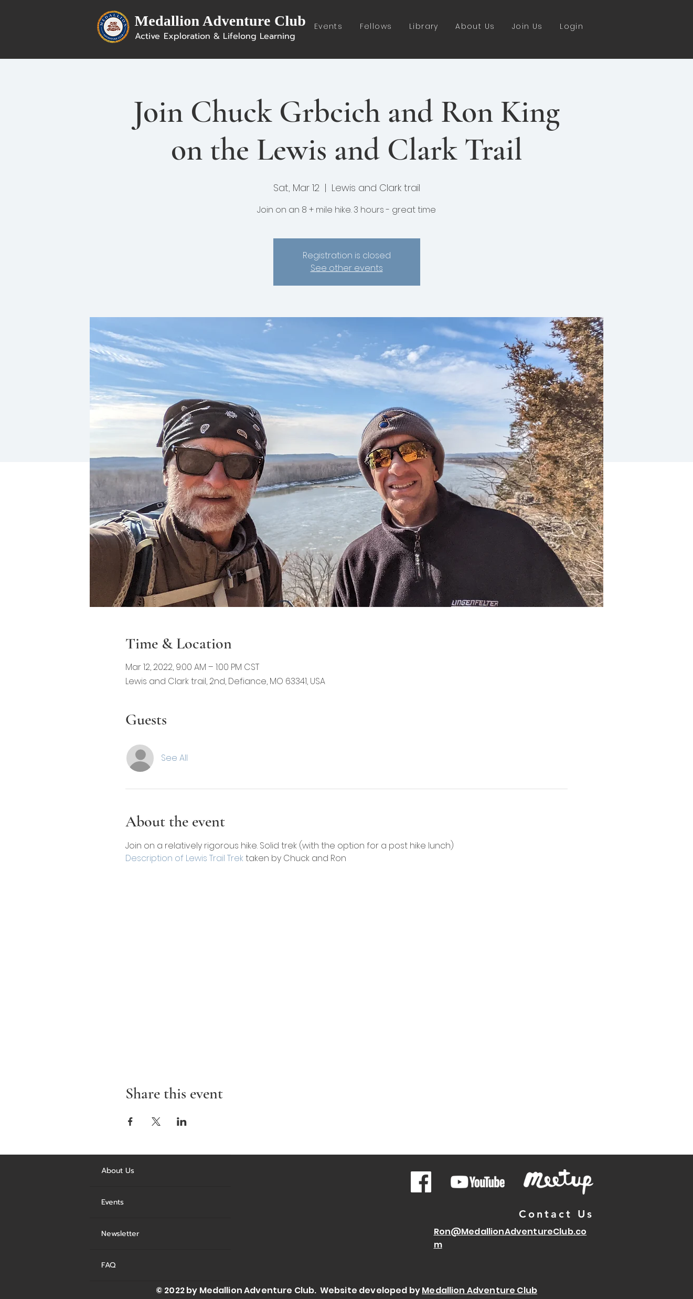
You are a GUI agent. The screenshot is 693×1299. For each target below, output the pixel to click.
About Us (117, 1170)
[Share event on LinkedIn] (182, 1121)
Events (112, 1202)
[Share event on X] (156, 1121)
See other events (347, 268)
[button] (424, 27)
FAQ (108, 1265)
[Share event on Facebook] (130, 1121)
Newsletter (120, 1233)
